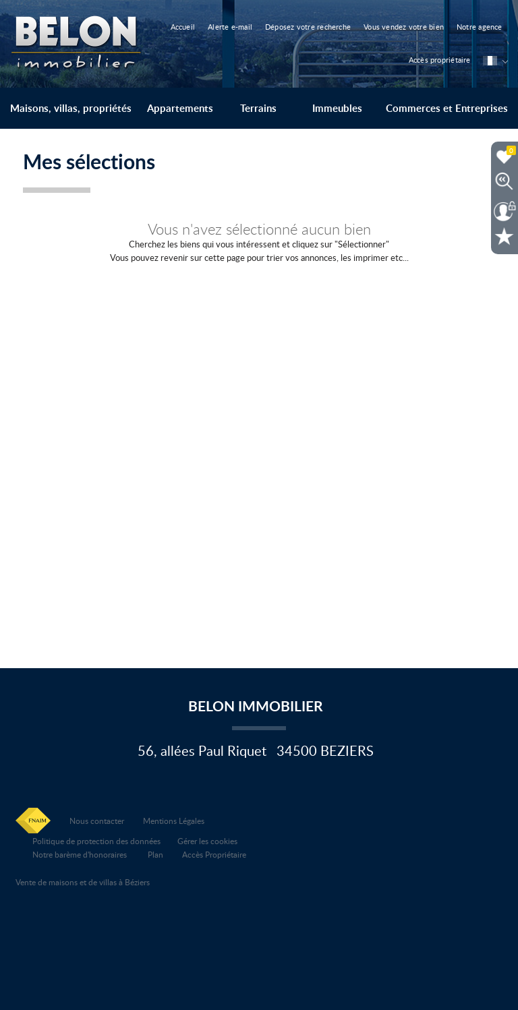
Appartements (180, 108)
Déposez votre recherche (308, 27)
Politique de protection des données (96, 840)
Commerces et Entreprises (447, 108)
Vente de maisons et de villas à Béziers (83, 882)
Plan (155, 854)
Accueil (183, 27)
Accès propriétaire (440, 60)
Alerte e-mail (230, 27)
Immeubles (337, 108)
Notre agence (479, 27)
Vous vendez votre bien (404, 27)
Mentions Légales (173, 820)
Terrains (258, 108)
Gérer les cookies (207, 840)
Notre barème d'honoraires (80, 854)
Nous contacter (96, 820)
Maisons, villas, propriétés (71, 108)
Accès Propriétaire (214, 854)
